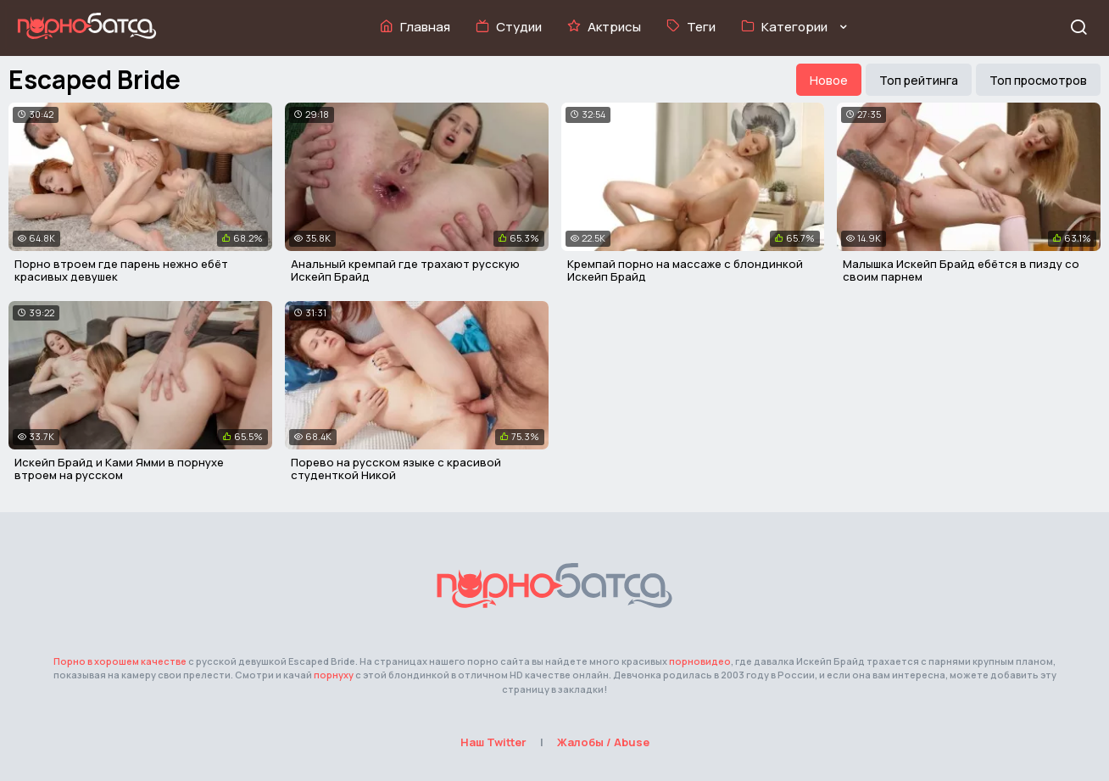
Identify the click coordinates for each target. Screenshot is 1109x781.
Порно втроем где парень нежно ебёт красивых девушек (121, 270)
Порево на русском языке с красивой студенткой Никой (396, 469)
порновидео (700, 661)
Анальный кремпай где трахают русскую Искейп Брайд (405, 270)
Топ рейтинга (918, 80)
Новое (829, 80)
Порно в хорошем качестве (120, 661)
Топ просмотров (1038, 80)
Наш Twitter (493, 742)
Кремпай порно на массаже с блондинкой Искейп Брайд (685, 270)
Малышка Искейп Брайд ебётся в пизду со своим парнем (961, 270)
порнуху (334, 674)
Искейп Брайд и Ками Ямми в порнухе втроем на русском (119, 469)
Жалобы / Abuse (603, 742)
